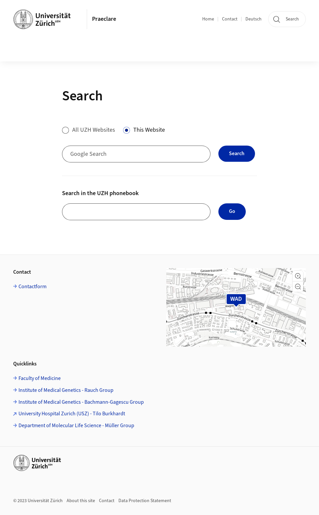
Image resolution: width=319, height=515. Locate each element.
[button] (298, 276)
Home (208, 19)
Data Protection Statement (144, 501)
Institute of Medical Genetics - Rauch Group (65, 390)
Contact (230, 19)
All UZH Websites (93, 130)
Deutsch (253, 19)
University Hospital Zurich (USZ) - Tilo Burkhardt (71, 413)
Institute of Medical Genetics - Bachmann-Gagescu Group (81, 402)
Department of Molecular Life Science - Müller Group (76, 425)
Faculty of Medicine (39, 378)
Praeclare (104, 19)
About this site (81, 501)
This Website (149, 130)
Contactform (32, 286)
